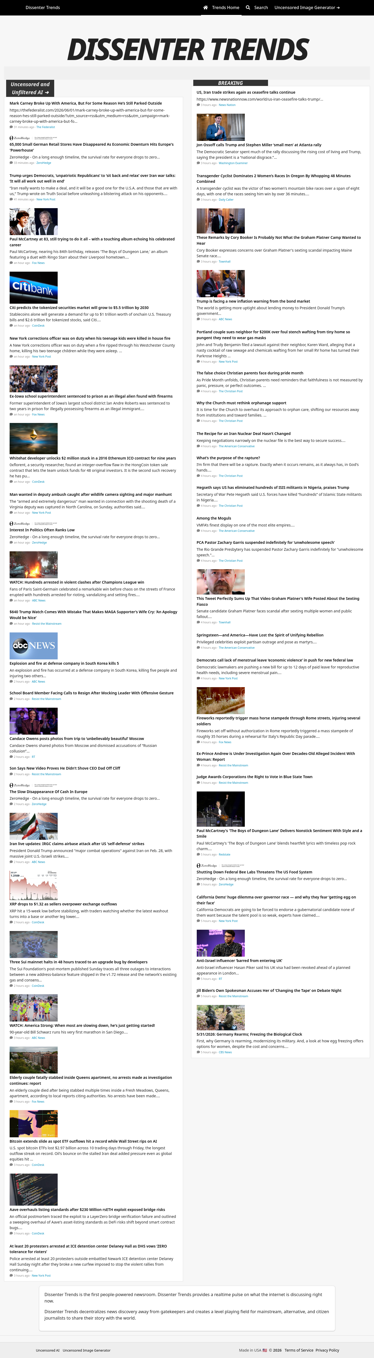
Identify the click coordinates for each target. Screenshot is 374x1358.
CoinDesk (38, 325)
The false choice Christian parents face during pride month (250, 372)
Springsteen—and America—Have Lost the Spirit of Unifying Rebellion (260, 635)
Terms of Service (299, 1350)
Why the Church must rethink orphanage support (241, 402)
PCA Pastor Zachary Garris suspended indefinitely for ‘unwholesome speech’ (266, 542)
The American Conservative (237, 446)
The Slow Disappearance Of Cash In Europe (48, 791)
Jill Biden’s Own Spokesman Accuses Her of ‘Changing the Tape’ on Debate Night (269, 990)
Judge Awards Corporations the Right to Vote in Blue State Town (255, 776)
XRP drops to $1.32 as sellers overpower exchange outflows (63, 903)
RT (33, 757)
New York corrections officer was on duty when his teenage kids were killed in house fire (90, 338)
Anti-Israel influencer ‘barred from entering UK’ (239, 960)
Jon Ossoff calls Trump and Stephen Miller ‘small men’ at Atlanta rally (259, 144)
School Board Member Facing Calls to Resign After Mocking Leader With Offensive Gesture (92, 692)
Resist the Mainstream (47, 623)
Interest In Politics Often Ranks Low (42, 529)
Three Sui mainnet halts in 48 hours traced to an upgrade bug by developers (79, 961)
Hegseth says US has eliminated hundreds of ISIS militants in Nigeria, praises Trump (273, 487)
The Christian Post (231, 391)
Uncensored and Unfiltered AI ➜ (30, 88)
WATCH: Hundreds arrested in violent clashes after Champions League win (77, 582)
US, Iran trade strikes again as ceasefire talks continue (246, 92)
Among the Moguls (214, 518)
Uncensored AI (48, 1350)
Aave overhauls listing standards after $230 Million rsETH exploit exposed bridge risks (87, 1209)
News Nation (227, 105)
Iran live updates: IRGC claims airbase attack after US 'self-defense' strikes (77, 843)
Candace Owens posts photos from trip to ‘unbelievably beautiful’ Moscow (77, 738)
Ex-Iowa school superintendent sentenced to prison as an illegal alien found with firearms (91, 396)
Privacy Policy (327, 1350)
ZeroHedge (44, 163)
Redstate (224, 854)
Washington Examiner (233, 163)
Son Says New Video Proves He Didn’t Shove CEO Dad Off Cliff (65, 768)
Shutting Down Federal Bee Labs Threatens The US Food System (254, 871)
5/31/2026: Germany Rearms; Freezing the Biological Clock (249, 1034)
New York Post (46, 199)
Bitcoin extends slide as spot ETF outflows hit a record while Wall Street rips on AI (83, 1141)
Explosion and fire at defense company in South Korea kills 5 (64, 663)
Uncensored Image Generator (87, 1350)
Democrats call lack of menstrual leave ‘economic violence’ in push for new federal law (275, 660)
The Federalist (46, 127)
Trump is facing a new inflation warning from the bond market (253, 301)
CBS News (225, 1052)
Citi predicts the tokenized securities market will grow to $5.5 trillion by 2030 (79, 307)
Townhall (225, 261)
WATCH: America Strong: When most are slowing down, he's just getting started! (82, 1025)
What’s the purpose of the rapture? (228, 457)
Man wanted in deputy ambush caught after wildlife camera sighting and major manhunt (91, 494)
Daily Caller (226, 199)
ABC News (39, 600)
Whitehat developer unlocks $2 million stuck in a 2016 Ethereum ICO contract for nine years (93, 458)
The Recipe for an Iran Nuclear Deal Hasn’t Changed (244, 433)
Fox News (38, 263)
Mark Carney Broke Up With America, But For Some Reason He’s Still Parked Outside (86, 103)
